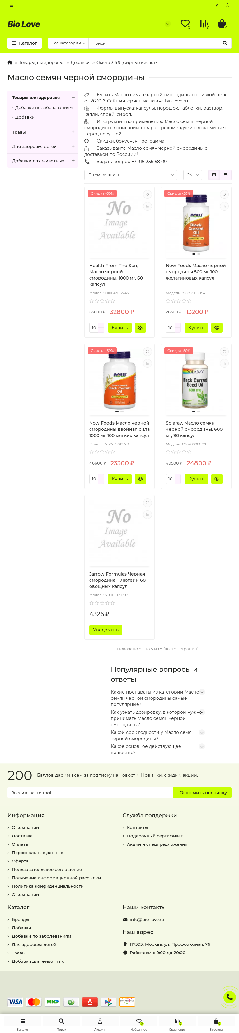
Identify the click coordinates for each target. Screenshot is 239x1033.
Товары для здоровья (41, 62)
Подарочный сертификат (155, 835)
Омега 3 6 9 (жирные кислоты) (128, 62)
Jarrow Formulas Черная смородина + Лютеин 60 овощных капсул (117, 580)
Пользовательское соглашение (47, 869)
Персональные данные (37, 852)
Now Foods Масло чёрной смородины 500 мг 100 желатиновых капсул (196, 272)
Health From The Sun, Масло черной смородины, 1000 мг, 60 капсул (116, 275)
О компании (25, 827)
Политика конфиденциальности (48, 886)
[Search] (160, 43)
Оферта (20, 860)
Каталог (18, 907)
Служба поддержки (150, 815)
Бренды (20, 919)
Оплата (20, 844)
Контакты (137, 827)
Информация (26, 815)
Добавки (80, 62)
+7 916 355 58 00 (149, 161)
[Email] (90, 792)
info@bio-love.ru (147, 919)
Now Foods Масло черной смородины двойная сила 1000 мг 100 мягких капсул (119, 429)
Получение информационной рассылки (56, 877)
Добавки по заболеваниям (44, 107)
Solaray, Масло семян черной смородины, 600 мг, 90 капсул (194, 429)
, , (170, 944)
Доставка (22, 835)
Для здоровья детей (45, 146)
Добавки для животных (45, 160)
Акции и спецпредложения (157, 844)
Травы (45, 132)
